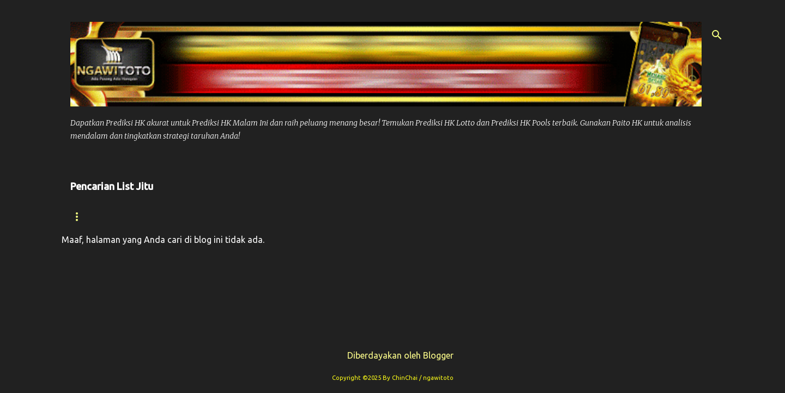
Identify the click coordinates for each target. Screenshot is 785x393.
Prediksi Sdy (504, 216)
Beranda (90, 216)
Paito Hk (293, 216)
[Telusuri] (716, 35)
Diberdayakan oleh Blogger (393, 355)
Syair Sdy (578, 216)
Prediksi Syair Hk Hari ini (393, 216)
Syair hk (154, 216)
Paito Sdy (645, 216)
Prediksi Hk (223, 216)
